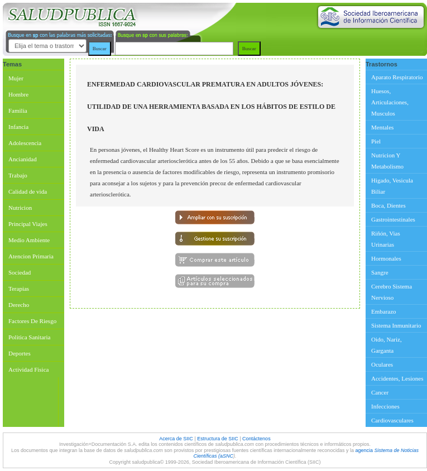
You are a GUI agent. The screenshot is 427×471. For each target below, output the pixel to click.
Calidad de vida (27, 191)
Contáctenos (256, 438)
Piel (376, 141)
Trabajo (17, 175)
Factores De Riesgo (32, 321)
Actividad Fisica (28, 369)
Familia (17, 110)
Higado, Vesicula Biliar (392, 186)
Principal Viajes (27, 223)
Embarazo (383, 311)
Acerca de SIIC (176, 438)
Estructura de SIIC (217, 438)
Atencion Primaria (31, 256)
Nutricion (20, 207)
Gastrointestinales (393, 219)
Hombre (18, 94)
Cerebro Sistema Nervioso (391, 292)
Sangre (379, 272)
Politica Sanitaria (29, 337)
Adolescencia (24, 143)
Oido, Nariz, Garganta (386, 345)
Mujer (15, 78)
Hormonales (386, 258)
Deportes (19, 353)
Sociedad (19, 272)
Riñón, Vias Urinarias (385, 239)
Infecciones (385, 406)
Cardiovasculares (392, 420)
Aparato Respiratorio (397, 77)
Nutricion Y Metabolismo (387, 161)
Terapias (18, 288)
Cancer (379, 392)
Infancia (18, 126)
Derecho (18, 304)
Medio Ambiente (29, 240)
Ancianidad (22, 159)
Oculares (382, 364)
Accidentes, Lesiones (397, 378)
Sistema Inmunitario (396, 325)
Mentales (382, 127)
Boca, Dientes (388, 205)
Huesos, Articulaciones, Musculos (390, 102)
